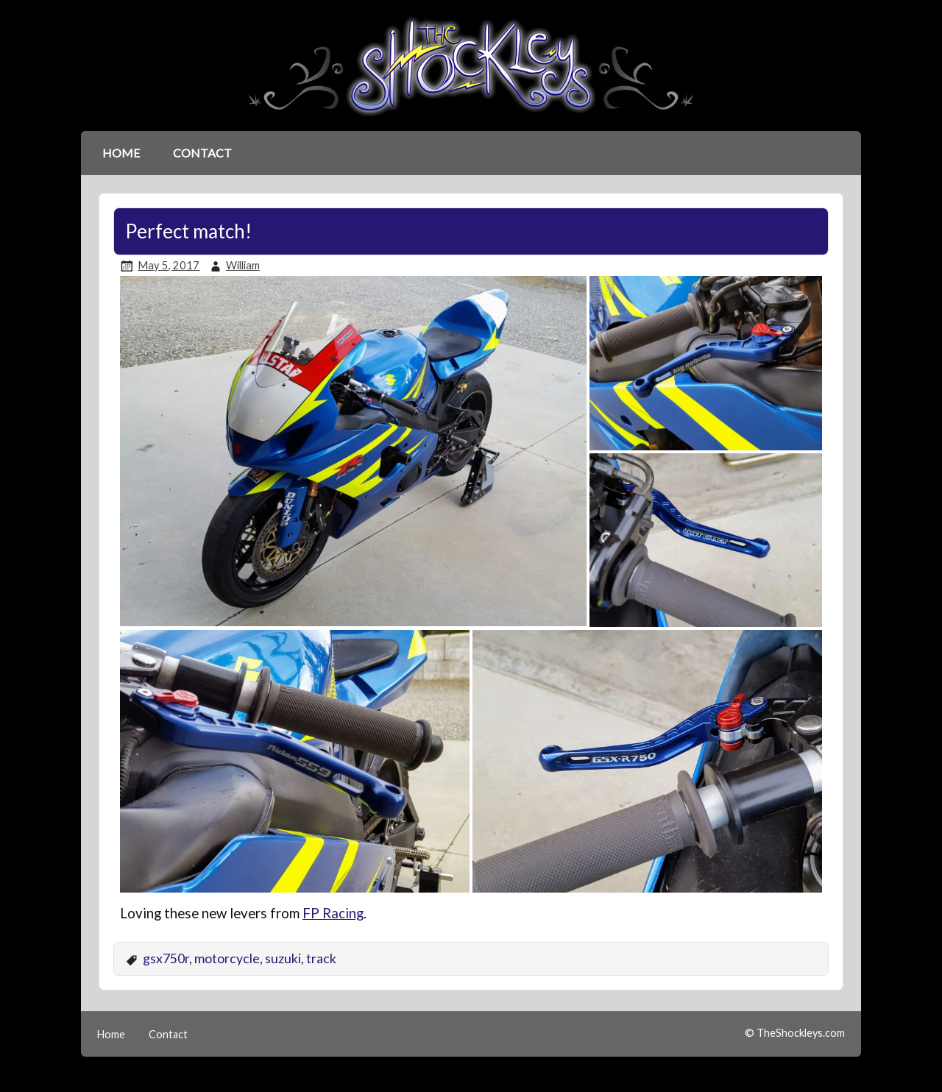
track (321, 958)
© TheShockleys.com (795, 1033)
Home (121, 153)
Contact (202, 153)
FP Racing (333, 913)
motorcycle (227, 958)
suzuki (283, 958)
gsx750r (166, 958)
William (243, 265)
